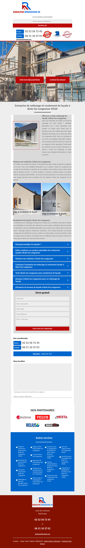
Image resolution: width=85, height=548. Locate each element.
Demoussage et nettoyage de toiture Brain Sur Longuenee (38, 481)
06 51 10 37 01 (33, 36)
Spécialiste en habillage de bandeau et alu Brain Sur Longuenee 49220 (66, 472)
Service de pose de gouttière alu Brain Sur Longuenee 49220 (66, 460)
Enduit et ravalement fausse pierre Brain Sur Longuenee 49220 (22, 451)
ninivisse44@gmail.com (23, 39)
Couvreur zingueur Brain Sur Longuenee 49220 (66, 449)
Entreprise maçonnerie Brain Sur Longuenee (22, 472)
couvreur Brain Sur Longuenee (37, 455)
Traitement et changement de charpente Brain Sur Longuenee (38, 471)
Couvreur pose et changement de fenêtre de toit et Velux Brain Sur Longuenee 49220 (52, 452)
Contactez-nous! (58, 80)
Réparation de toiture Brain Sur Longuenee (38, 462)
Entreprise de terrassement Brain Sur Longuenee (22, 463)
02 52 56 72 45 (33, 31)
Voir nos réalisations (29, 80)
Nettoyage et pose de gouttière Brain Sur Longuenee (23, 482)
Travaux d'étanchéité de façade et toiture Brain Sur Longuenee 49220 (52, 466)
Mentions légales (52, 541)
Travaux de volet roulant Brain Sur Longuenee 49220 (52, 478)
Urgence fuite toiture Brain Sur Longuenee (38, 448)
